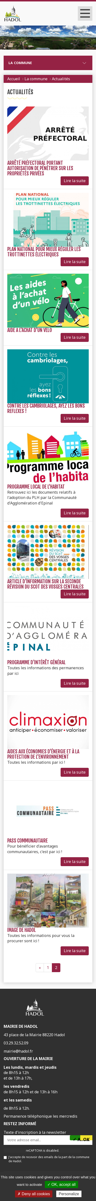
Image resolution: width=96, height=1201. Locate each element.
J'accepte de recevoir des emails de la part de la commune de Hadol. (46, 1159)
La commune (20, 62)
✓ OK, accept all (61, 1184)
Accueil (13, 78)
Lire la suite (75, 180)
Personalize (69, 1194)
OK (86, 1138)
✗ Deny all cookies (33, 1194)
